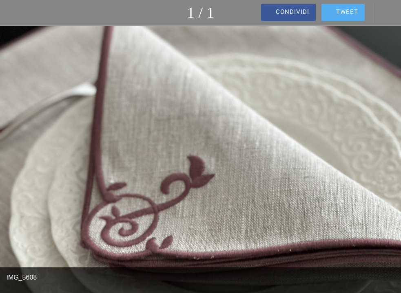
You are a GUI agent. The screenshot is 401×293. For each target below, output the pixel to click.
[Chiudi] (13, 13)
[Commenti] (388, 13)
